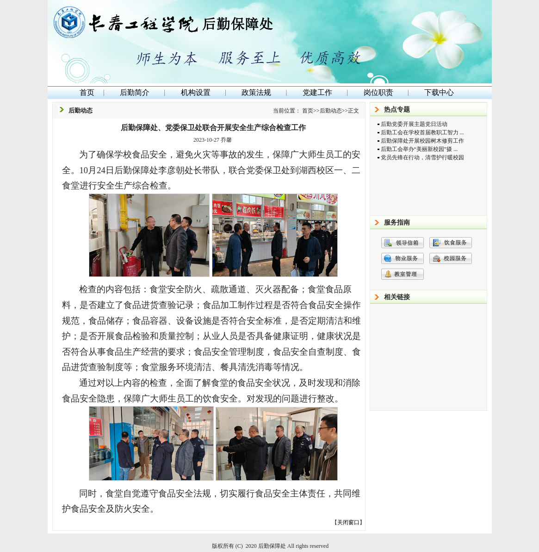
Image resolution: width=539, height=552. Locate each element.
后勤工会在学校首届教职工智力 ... (422, 132)
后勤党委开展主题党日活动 (414, 124)
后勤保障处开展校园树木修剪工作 (422, 141)
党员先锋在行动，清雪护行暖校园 (422, 157)
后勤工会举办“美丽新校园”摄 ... (419, 149)
